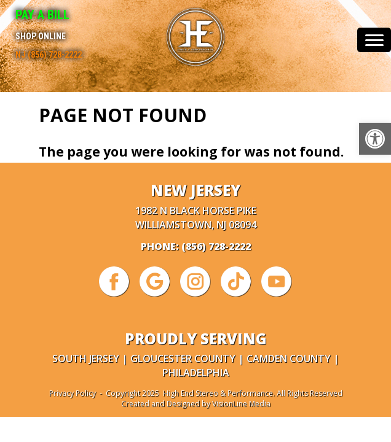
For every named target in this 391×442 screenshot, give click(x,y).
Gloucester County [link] (182, 358)
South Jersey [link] (85, 358)
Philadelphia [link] (195, 372)
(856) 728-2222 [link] (216, 246)
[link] (375, 139)
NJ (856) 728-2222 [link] (48, 55)
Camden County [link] (289, 358)
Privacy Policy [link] (72, 393)
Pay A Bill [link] (42, 14)
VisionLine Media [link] (241, 403)
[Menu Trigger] (374, 40)
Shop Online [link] (40, 36)
